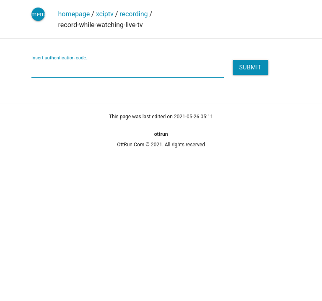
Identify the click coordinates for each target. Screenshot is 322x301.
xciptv (105, 14)
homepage (74, 14)
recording (133, 14)
